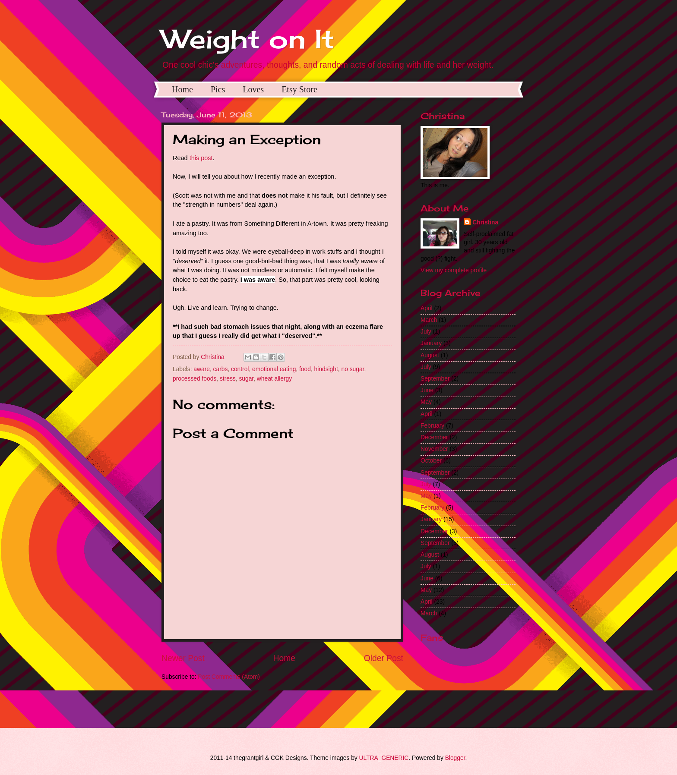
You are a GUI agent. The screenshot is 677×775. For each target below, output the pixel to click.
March (429, 320)
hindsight (326, 369)
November (434, 449)
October (431, 460)
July (426, 331)
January (431, 343)
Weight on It (247, 38)
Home (182, 89)
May (426, 402)
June (427, 390)
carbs (220, 369)
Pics (218, 89)
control (240, 369)
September (435, 378)
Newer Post (183, 658)
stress (228, 378)
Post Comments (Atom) (228, 677)
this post (201, 157)
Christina (485, 222)
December (434, 437)
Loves (253, 89)
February (432, 425)
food (305, 369)
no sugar (352, 369)
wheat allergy (274, 378)
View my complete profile (454, 270)
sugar (246, 378)
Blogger (455, 758)
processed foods (194, 378)
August (430, 355)
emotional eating (274, 369)
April (427, 308)
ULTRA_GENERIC (384, 758)
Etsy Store (299, 89)
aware (201, 369)
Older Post (383, 658)
